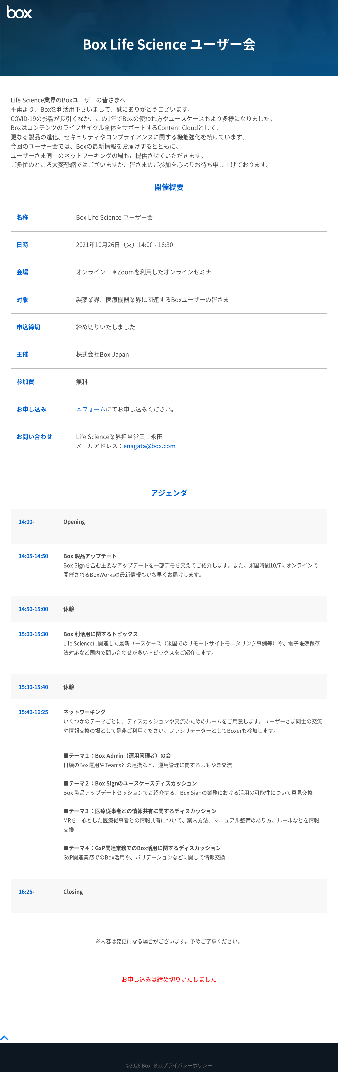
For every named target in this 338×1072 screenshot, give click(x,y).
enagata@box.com (149, 446)
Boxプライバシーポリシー (183, 1065)
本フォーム (91, 409)
